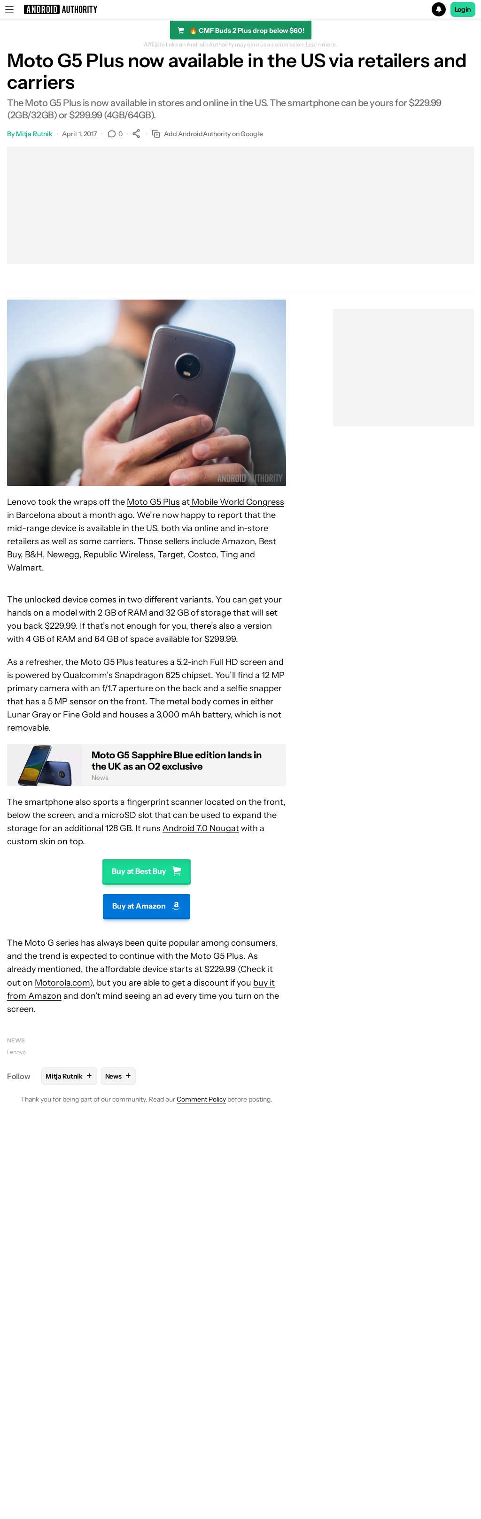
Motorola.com (62, 983)
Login (463, 9)
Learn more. (321, 44)
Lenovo (16, 1052)
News (16, 1040)
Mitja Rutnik (34, 134)
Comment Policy (201, 1099)
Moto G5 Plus (153, 502)
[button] (240, 9)
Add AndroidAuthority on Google (207, 134)
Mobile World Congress (237, 502)
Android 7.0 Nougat (201, 828)
